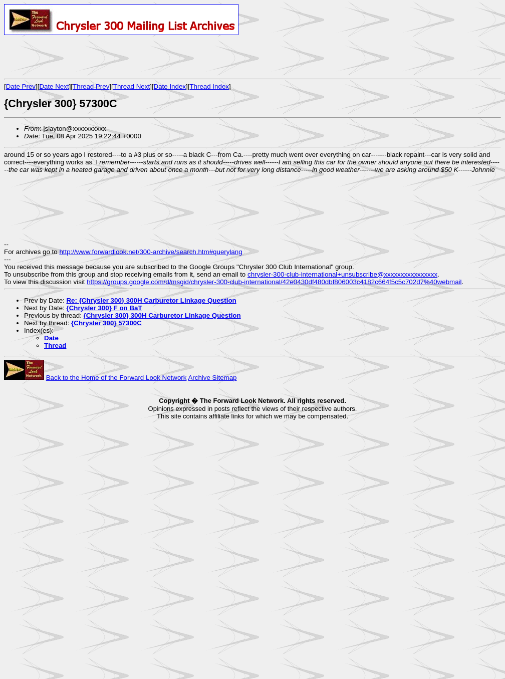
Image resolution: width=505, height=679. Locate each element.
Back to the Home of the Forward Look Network (116, 377)
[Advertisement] (121, 57)
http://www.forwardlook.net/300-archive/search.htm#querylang (150, 252)
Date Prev (21, 86)
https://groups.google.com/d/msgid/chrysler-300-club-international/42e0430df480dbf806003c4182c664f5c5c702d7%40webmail (274, 282)
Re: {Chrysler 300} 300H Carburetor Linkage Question (151, 300)
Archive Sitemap (212, 377)
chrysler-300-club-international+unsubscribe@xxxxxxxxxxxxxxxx (342, 274)
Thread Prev (91, 86)
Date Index (170, 86)
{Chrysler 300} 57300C (106, 323)
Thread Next (131, 86)
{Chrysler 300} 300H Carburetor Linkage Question (162, 315)
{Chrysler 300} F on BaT (104, 308)
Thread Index (209, 86)
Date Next (54, 86)
